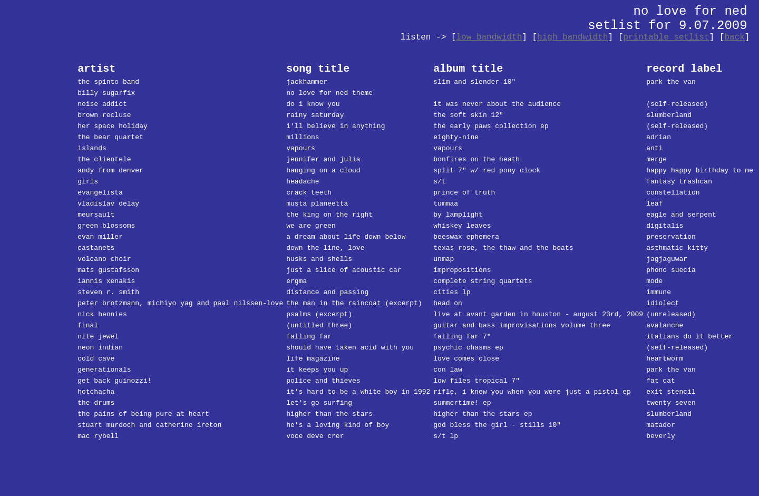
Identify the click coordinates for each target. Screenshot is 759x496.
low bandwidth (489, 37)
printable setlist (666, 37)
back (734, 37)
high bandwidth (572, 37)
